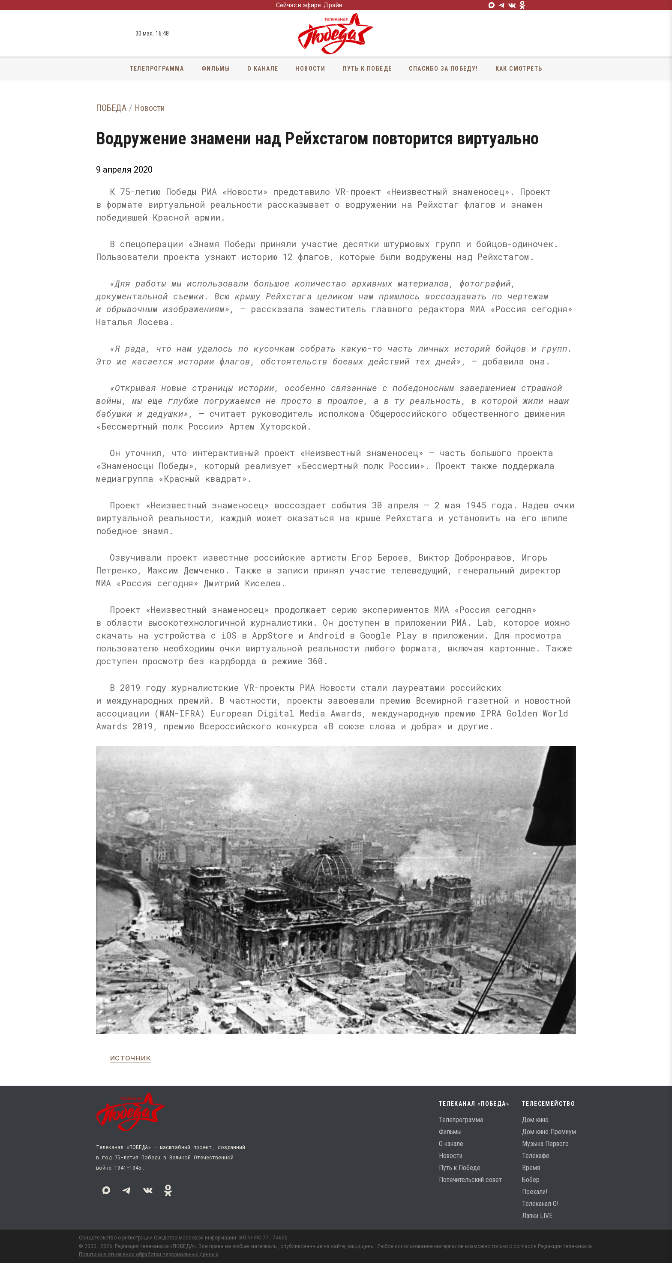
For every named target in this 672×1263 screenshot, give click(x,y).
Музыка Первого (545, 1144)
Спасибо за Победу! (443, 68)
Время (531, 1168)
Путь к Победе (367, 68)
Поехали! (534, 1192)
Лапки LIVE (537, 1216)
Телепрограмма (157, 68)
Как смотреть (519, 68)
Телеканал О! (540, 1204)
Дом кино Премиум (549, 1132)
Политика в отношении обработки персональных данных (148, 1254)
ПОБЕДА (111, 108)
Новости (310, 68)
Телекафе (535, 1156)
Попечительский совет (470, 1180)
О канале (262, 68)
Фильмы (215, 68)
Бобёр (531, 1180)
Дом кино (535, 1120)
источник (130, 1057)
